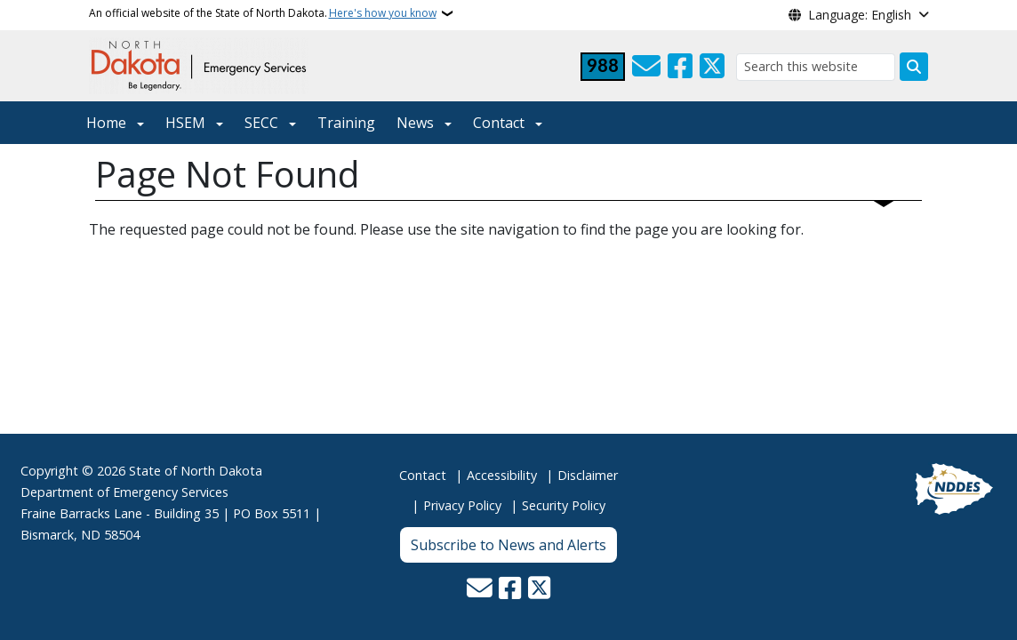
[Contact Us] (646, 67)
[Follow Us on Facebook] (680, 67)
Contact (422, 475)
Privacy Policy (462, 505)
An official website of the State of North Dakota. (262, 13)
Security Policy (563, 505)
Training (346, 122)
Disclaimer (587, 475)
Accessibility (502, 475)
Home (106, 122)
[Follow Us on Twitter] (712, 67)
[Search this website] (815, 67)
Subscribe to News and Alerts (508, 545)
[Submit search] (914, 66)
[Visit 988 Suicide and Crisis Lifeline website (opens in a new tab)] (603, 66)
